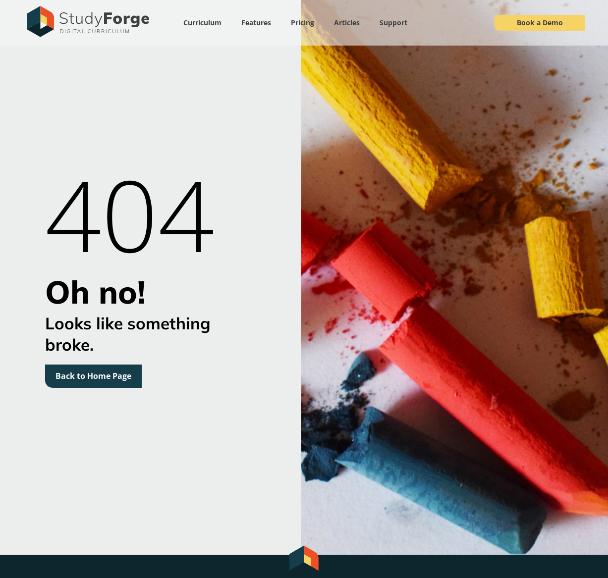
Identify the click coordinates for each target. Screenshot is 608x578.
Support (393, 22)
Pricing (302, 22)
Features (256, 22)
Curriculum (202, 22)
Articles (347, 22)
